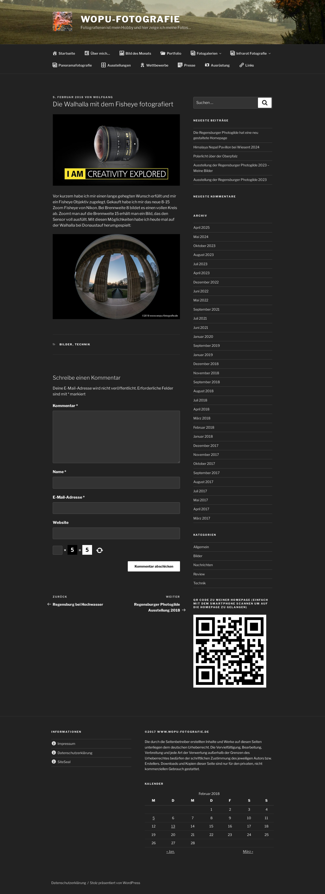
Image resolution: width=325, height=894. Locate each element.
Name (59, 471)
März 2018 (201, 418)
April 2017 (201, 509)
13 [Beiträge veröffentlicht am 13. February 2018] (173, 826)
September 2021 (206, 309)
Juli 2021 (200, 318)
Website (60, 522)
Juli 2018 (200, 400)
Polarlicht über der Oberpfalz (215, 156)
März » (248, 851)
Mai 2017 (200, 500)
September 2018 (206, 382)
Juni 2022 (200, 291)
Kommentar (65, 405)
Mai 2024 (200, 237)
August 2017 (203, 482)
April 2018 (201, 409)
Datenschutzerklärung (68, 883)
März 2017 (201, 518)
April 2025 (201, 227)
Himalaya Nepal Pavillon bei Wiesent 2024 (226, 147)
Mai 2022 (200, 300)
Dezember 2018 (206, 364)
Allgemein (201, 547)
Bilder (66, 344)
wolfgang (103, 97)
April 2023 (201, 273)
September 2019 (206, 345)
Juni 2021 (200, 327)
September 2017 (206, 473)
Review (199, 574)
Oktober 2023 (204, 246)
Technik (83, 344)
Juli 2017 (200, 491)
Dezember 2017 (205, 445)
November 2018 (206, 373)
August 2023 (203, 255)
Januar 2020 (203, 336)
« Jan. (170, 851)
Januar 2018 (203, 436)
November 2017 (206, 454)
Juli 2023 (200, 264)
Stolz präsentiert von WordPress (115, 883)
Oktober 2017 (204, 463)
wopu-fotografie (130, 19)
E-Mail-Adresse (69, 497)
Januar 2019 (203, 355)
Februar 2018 (203, 427)
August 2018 (203, 391)
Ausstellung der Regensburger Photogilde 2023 (230, 180)
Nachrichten (203, 565)
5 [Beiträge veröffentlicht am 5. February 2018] (154, 818)
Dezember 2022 (206, 282)
